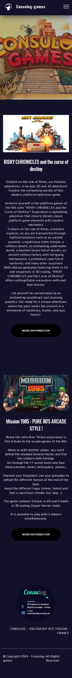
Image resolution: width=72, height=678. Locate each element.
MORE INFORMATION (36, 330)
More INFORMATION (36, 534)
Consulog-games (30, 6)
